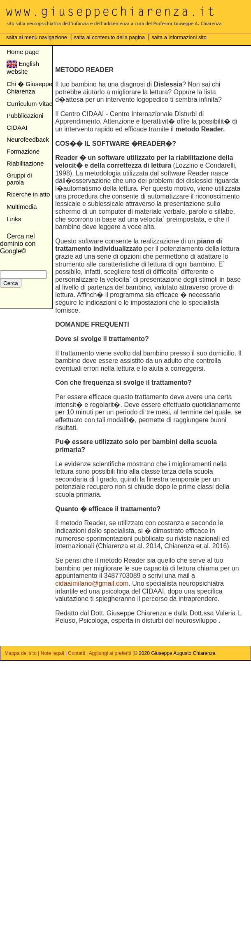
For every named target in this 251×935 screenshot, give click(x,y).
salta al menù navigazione (37, 37)
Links (14, 218)
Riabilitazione (25, 163)
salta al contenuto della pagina (110, 37)
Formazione (23, 151)
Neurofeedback (28, 139)
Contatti (76, 653)
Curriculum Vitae (30, 103)
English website (23, 67)
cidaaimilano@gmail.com (91, 583)
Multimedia (22, 206)
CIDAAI (17, 127)
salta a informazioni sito (179, 37)
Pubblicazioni (25, 115)
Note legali (52, 653)
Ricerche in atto (28, 194)
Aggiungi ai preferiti (110, 653)
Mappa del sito (21, 653)
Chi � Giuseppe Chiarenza (29, 87)
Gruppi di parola (19, 179)
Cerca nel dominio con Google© (17, 244)
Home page (23, 51)
